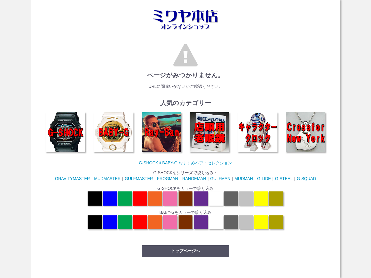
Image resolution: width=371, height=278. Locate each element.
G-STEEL (283, 178)
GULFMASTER (139, 178)
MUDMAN (243, 178)
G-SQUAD (306, 178)
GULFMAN (220, 178)
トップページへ (185, 251)
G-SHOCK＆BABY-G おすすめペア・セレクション (185, 163)
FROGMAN (167, 178)
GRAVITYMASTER (72, 178)
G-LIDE (264, 178)
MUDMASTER (107, 178)
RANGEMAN (194, 178)
